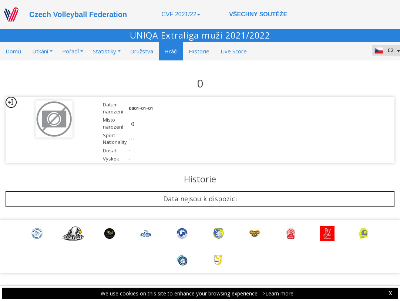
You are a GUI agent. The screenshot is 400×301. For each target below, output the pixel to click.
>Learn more (277, 293)
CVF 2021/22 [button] (181, 14)
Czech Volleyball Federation (78, 14)
